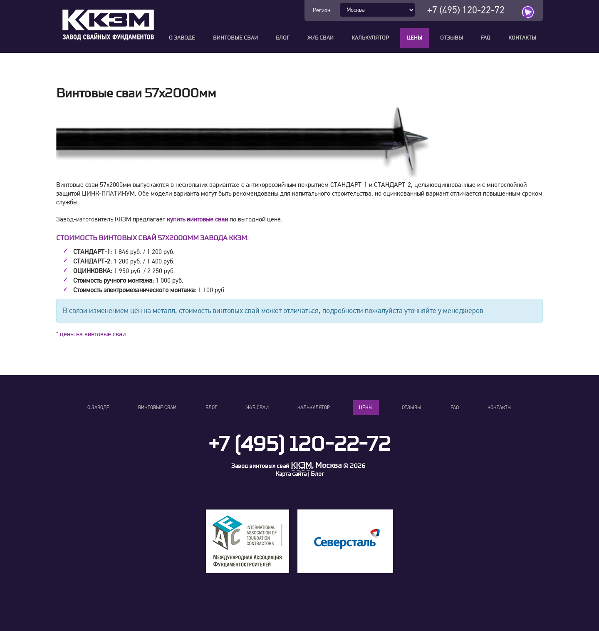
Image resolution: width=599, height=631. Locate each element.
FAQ (485, 38)
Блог (283, 38)
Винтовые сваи (235, 38)
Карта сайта (291, 476)
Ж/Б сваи (320, 38)
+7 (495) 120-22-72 (466, 10)
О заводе (182, 38)
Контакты (522, 38)
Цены (414, 38)
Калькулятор (370, 38)
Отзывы (451, 38)
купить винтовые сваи (197, 222)
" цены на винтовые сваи (91, 337)
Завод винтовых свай (260, 468)
